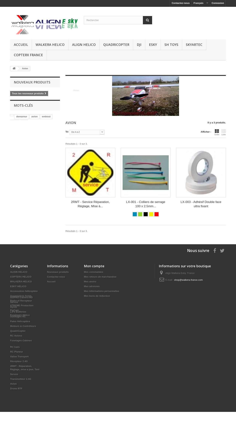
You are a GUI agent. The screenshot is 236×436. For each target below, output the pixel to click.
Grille (216, 132)
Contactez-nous (181, 3)
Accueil (21, 44)
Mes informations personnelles (101, 291)
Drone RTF (16, 412)
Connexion (218, 3)
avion (34, 118)
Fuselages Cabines (21, 364)
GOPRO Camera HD (21, 321)
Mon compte (94, 266)
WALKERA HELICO (50, 44)
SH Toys (171, 44)
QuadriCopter (116, 44)
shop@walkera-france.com (188, 280)
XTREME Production (21, 305)
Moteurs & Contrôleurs (23, 350)
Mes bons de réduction (97, 296)
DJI (139, 44)
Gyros (13, 331)
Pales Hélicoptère (20, 345)
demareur (21, 118)
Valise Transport (19, 380)
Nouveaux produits (32, 82)
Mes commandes (93, 272)
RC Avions (16, 359)
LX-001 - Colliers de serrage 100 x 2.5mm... (145, 204)
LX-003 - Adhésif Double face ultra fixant (201, 204)
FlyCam (14, 310)
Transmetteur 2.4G (20, 403)
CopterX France (28, 55)
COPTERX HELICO (21, 276)
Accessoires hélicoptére (24, 291)
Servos (14, 326)
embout (46, 118)
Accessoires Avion (20, 296)
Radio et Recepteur (21, 300)
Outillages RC (18, 340)
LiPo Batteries (18, 336)
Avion (13, 408)
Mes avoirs (90, 281)
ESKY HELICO (18, 286)
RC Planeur (16, 375)
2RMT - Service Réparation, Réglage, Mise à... (90, 204)
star (24, 123)
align (15, 123)
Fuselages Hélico (20, 315)
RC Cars (15, 371)
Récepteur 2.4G (19, 385)
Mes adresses (92, 286)
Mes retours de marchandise (100, 276)
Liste (223, 132)
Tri (66, 131)
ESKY (153, 44)
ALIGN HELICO (84, 44)
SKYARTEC (194, 44)
